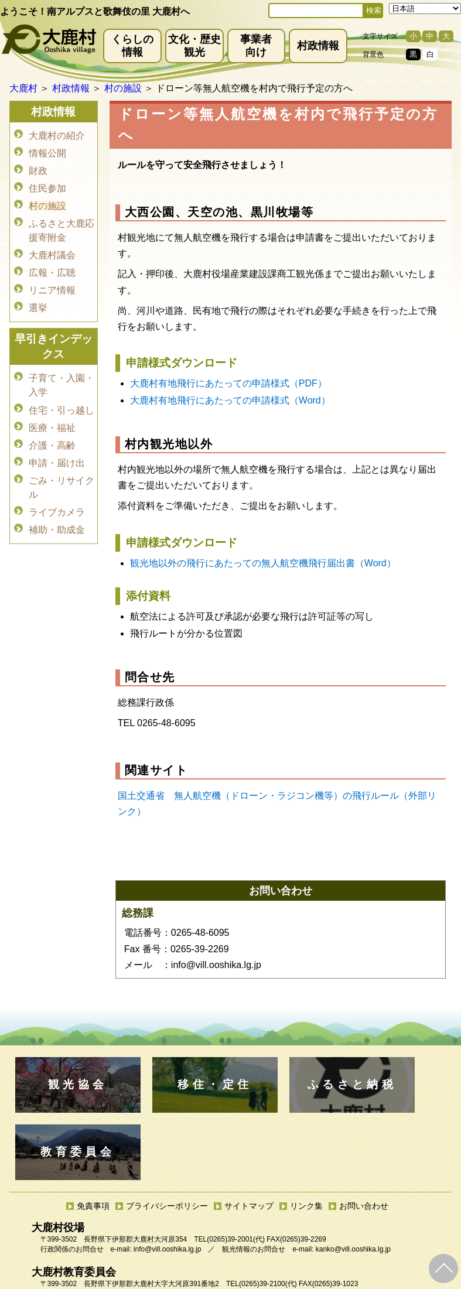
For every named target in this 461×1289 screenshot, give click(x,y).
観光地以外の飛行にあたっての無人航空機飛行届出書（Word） (263, 563)
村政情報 (318, 46)
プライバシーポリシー (167, 1138)
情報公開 (47, 151)
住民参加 (47, 184)
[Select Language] (425, 8)
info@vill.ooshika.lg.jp (168, 1182)
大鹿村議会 (52, 247)
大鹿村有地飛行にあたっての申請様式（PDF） (228, 383)
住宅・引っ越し (61, 396)
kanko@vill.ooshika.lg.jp (353, 1182)
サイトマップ (249, 1138)
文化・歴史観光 (194, 45)
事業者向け (256, 45)
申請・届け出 (57, 445)
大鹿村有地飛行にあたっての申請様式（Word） (230, 400)
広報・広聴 (52, 264)
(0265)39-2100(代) (268, 1216)
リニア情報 (52, 280)
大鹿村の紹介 (57, 135)
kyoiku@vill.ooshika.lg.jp (179, 1226)
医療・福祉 (52, 413)
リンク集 (306, 1138)
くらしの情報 (132, 45)
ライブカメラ (57, 492)
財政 (38, 168)
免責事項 (93, 1138)
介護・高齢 (52, 429)
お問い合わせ (363, 1138)
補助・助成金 (57, 509)
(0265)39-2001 (230, 1172)
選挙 (38, 297)
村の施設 (47, 201)
